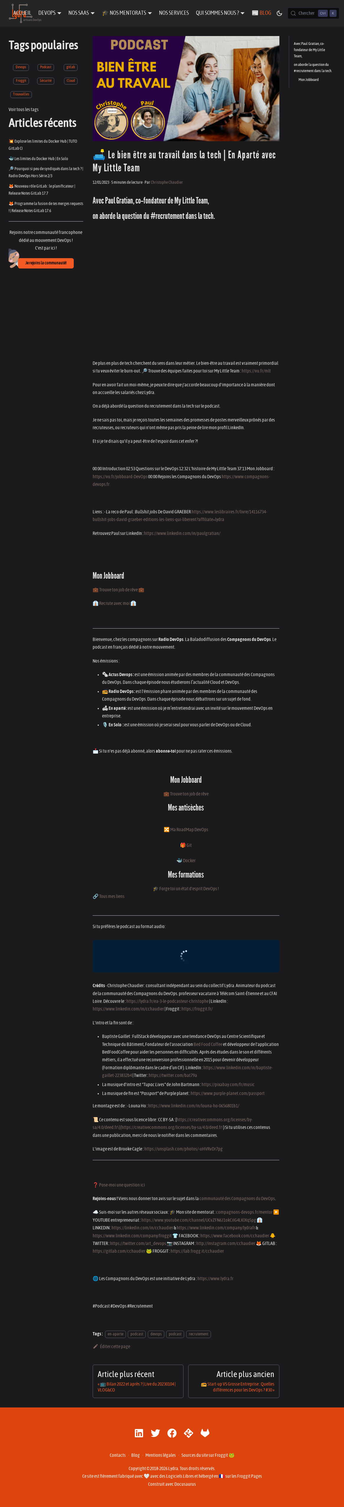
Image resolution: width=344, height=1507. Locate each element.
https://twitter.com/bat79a (173, 1075)
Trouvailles (21, 94)
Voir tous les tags (24, 109)
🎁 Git (186, 845)
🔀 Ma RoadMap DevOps (186, 829)
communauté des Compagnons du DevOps (237, 1198)
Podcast (45, 67)
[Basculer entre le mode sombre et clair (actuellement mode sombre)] (279, 13)
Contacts (118, 1455)
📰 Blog (261, 13)
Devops (21, 67)
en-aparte (115, 1334)
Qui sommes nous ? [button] (217, 13)
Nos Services (174, 13)
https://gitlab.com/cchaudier (119, 1251)
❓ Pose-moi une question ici (119, 1185)
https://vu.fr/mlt (256, 371)
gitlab (70, 67)
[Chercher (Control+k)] (313, 13)
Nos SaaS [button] (78, 13)
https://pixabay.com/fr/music (228, 1084)
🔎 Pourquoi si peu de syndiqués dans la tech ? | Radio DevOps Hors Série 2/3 (46, 172)
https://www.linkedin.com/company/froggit (132, 1235)
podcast (136, 1334)
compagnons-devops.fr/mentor (244, 1212)
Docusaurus (185, 1484)
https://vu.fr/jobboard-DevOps (120, 476)
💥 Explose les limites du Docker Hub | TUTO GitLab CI (43, 145)
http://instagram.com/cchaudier (225, 1243)
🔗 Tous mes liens (109, 896)
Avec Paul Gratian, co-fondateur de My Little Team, (309, 50)
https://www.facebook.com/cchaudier (234, 1235)
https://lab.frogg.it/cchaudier (197, 1251)
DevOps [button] (46, 13)
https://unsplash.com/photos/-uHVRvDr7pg (183, 1149)
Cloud (71, 81)
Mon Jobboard (309, 80)
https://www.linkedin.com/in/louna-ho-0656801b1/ (193, 1106)
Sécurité (46, 81)
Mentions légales (160, 1455)
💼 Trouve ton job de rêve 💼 (118, 589)
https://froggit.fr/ (197, 1009)
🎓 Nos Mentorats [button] (124, 13)
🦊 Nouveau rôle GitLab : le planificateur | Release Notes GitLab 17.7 (42, 190)
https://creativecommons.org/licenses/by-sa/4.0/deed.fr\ (172, 1127)
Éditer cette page (111, 1346)
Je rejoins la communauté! (45, 263)
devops (156, 1334)
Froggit (21, 81)
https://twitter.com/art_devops (138, 1243)
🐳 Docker (186, 860)
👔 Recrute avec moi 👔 (114, 603)
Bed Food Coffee (208, 1044)
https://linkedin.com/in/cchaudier (142, 1228)
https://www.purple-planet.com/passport (228, 1093)
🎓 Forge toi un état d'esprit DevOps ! (186, 888)
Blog (135, 1455)
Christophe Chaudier (167, 182)
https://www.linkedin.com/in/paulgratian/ (182, 533)
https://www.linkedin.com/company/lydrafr (216, 1228)
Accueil (22, 13)
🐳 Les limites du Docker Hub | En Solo (38, 159)
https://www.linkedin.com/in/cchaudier (128, 1009)
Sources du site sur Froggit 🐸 (208, 1455)
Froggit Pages (249, 1476)
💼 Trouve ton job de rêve (186, 794)
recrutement (198, 1334)
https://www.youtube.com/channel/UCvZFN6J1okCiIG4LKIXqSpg (198, 1220)
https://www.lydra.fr (215, 1278)
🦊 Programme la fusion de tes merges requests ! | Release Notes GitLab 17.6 (46, 207)
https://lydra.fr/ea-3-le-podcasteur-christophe (167, 1001)
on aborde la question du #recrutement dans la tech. (313, 68)
